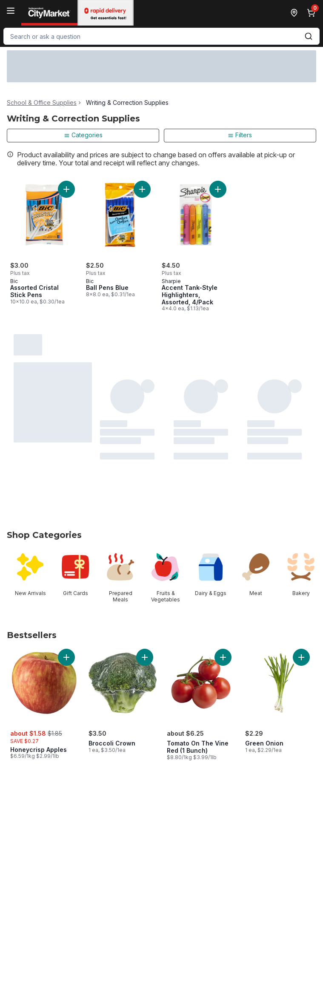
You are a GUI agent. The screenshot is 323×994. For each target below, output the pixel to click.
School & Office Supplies (42, 102)
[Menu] (10, 10)
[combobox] (161, 36)
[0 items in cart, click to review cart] (313, 13)
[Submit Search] (308, 36)
